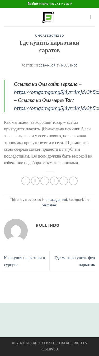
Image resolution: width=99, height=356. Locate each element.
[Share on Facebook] (35, 181)
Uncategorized (49, 36)
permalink (49, 205)
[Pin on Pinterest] (63, 181)
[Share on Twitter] (44, 181)
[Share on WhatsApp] (25, 181)
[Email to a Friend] (54, 181)
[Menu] (92, 17)
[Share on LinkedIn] (73, 181)
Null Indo (69, 65)
